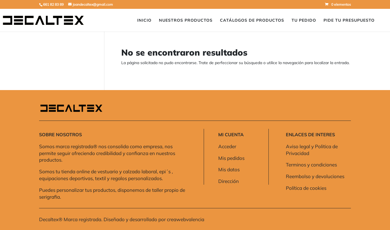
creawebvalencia (185, 219)
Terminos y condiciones (311, 165)
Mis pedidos (231, 158)
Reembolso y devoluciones (315, 176)
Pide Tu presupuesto (349, 20)
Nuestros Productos (186, 20)
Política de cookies (306, 188)
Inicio (144, 20)
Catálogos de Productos (252, 20)
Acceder (227, 146)
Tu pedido (304, 20)
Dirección (228, 181)
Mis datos (229, 169)
